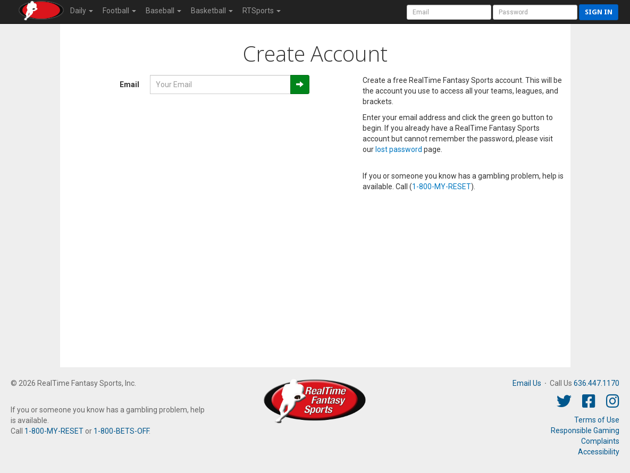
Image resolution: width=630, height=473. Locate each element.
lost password (398, 149)
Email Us (527, 383)
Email (129, 84)
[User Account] (449, 12)
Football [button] (119, 10)
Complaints (600, 441)
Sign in (598, 12)
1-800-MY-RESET (441, 186)
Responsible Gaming (585, 430)
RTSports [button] (261, 10)
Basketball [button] (212, 10)
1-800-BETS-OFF (121, 431)
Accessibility (598, 451)
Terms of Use (596, 420)
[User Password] (535, 12)
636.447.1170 (596, 383)
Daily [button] (81, 10)
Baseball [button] (163, 10)
